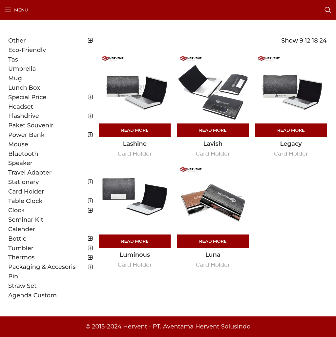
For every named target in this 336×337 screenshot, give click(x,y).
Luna (212, 254)
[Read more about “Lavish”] (213, 130)
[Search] (327, 9)
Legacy (291, 143)
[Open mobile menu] (16, 9)
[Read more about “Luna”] (213, 241)
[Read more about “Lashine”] (135, 130)
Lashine (135, 143)
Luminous (135, 254)
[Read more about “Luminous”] (135, 241)
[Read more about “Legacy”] (291, 130)
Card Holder (135, 153)
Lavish (212, 143)
